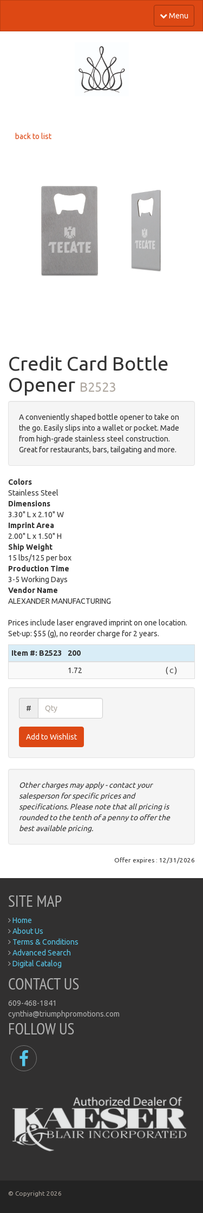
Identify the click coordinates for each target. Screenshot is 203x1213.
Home (22, 920)
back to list (33, 136)
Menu (174, 15)
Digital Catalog (37, 963)
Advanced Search (41, 952)
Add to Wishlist (51, 737)
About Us (27, 931)
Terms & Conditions (45, 942)
